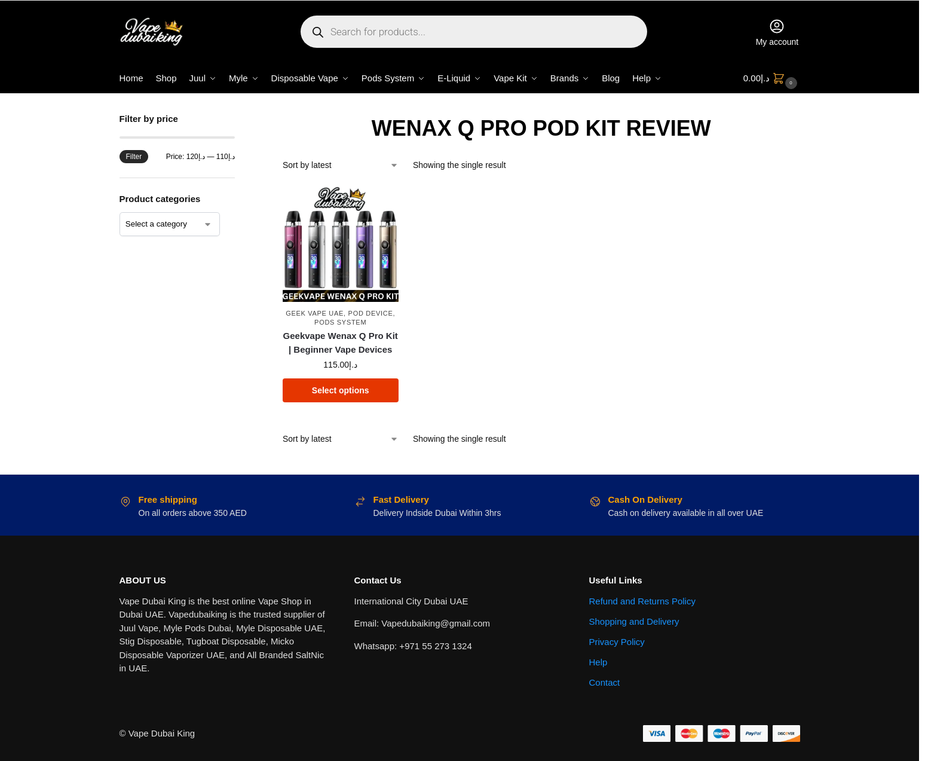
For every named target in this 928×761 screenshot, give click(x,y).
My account (777, 32)
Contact (604, 682)
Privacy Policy (617, 642)
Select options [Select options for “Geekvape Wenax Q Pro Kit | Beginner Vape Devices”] (340, 390)
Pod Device (370, 313)
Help (598, 662)
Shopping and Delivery (634, 621)
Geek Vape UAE (315, 313)
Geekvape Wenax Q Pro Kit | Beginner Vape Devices (340, 342)
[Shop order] (341, 165)
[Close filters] (238, 120)
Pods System (340, 322)
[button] (771, 78)
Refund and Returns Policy (642, 601)
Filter (134, 156)
